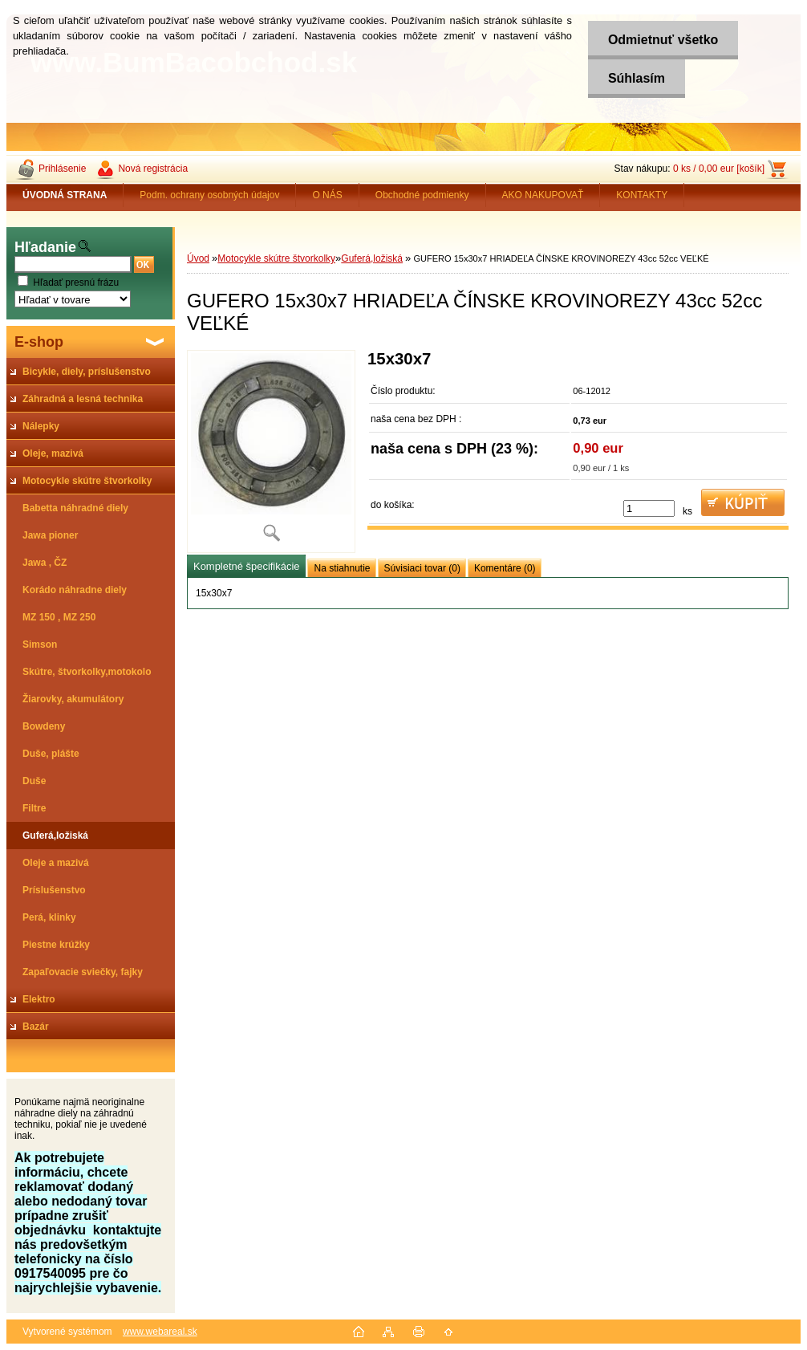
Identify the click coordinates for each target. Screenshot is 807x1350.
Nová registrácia (153, 168)
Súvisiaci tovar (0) (422, 568)
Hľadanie (45, 247)
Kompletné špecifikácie (246, 566)
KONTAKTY (641, 195)
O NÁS (327, 195)
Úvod (198, 258)
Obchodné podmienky (422, 195)
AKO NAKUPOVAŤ (543, 195)
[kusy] (649, 508)
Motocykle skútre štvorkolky (276, 258)
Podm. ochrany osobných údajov (209, 195)
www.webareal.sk (160, 1331)
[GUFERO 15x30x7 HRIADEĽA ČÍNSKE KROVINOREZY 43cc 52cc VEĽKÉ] (271, 451)
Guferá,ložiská (372, 258)
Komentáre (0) (505, 568)
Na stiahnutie (342, 568)
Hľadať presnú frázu (76, 282)
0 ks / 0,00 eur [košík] (718, 168)
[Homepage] (65, 195)
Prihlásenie (62, 168)
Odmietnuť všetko (663, 40)
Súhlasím (636, 78)
